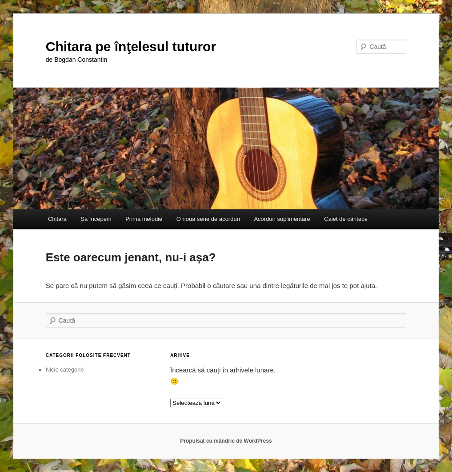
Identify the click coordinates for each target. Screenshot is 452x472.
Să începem (95, 219)
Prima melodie (143, 219)
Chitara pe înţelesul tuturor (131, 46)
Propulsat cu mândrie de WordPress (226, 441)
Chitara (57, 219)
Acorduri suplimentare (282, 219)
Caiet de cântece (346, 219)
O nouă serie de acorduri (208, 219)
